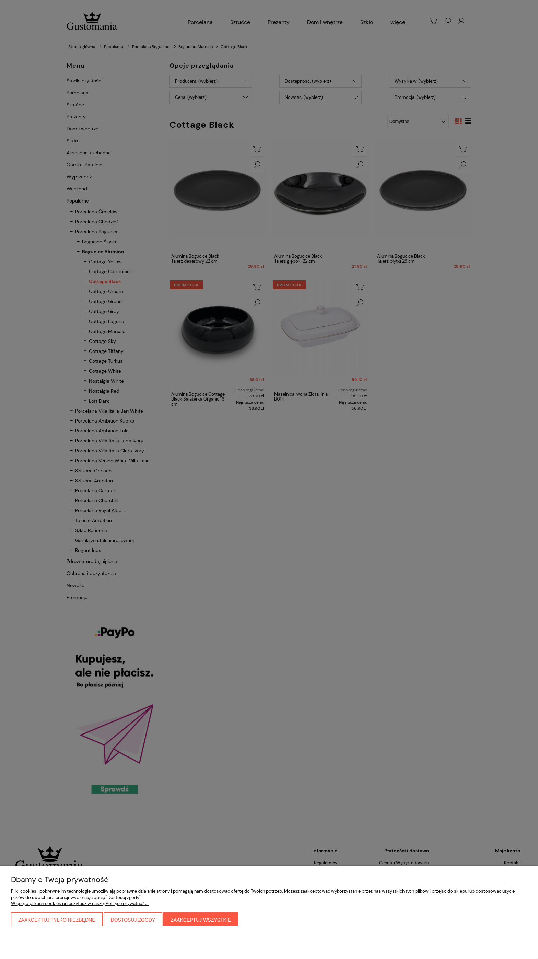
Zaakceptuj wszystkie (201, 920)
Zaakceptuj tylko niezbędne (56, 920)
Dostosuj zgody (133, 920)
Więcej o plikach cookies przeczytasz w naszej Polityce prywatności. (80, 903)
